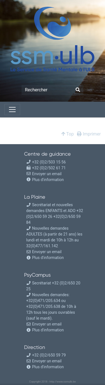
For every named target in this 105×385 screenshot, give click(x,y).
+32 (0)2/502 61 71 (46, 168)
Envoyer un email (44, 174)
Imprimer (89, 134)
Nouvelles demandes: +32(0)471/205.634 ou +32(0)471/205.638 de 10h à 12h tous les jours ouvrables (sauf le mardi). (51, 306)
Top (67, 134)
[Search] (47, 90)
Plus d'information (48, 179)
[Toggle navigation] (12, 109)
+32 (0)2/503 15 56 (46, 162)
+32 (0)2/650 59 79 (46, 355)
